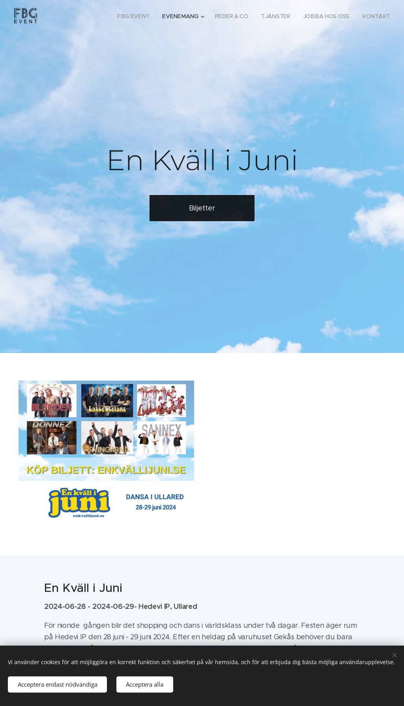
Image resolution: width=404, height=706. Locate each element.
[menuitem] (139, 16)
